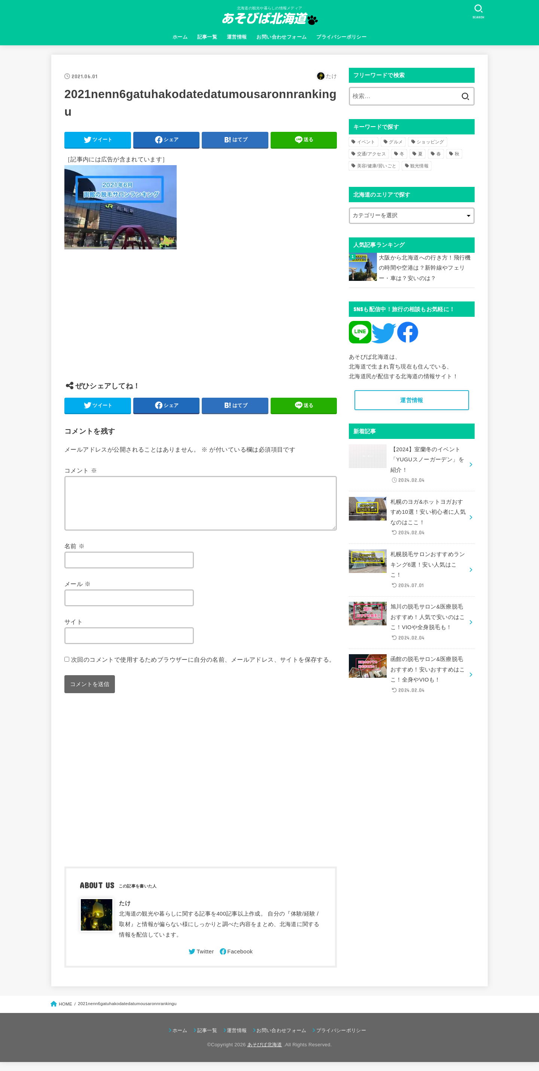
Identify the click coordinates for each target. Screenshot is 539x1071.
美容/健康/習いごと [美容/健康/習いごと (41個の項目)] (377, 166)
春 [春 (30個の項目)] (438, 154)
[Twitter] (200, 961)
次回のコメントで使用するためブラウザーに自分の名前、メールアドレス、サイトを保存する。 (203, 668)
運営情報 (237, 37)
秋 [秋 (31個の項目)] (457, 154)
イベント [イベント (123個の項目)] (366, 142)
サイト (73, 630)
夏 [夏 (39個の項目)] (420, 154)
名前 (74, 555)
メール (77, 592)
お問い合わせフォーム (281, 37)
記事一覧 (207, 37)
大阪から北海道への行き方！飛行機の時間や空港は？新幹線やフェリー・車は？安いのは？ (425, 268)
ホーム (180, 37)
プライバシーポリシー (341, 37)
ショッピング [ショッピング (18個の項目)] (430, 142)
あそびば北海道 (264, 1053)
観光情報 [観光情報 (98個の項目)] (419, 166)
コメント (80, 470)
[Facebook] (235, 961)
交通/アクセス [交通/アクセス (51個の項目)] (371, 154)
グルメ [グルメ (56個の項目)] (396, 142)
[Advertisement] (200, 320)
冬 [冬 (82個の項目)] (402, 154)
